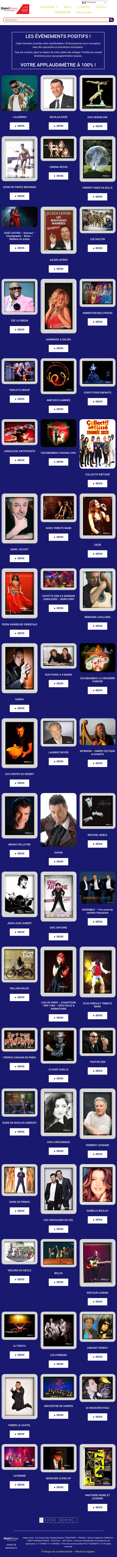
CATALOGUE (49, 7)
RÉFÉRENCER (63, 12)
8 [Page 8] (61, 1520)
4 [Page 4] (53, 1520)
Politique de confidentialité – (58, 1551)
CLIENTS (101, 7)
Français (89, 2)
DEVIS (67, 7)
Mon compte (84, 12)
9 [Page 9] (65, 1520)
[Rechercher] (111, 20)
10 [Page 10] (70, 1520)
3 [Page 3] (49, 1520)
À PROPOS (83, 7)
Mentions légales (85, 1551)
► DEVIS (19, 126)
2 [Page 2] (45, 1520)
